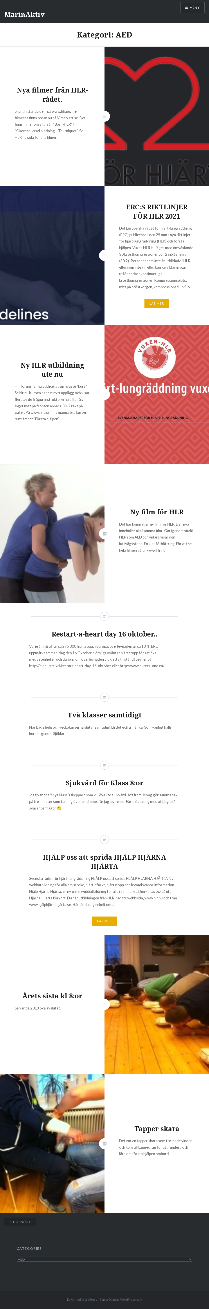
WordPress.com (131, 1299)
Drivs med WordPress (82, 1299)
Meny (194, 8)
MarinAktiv (24, 14)
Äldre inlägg (20, 1222)
